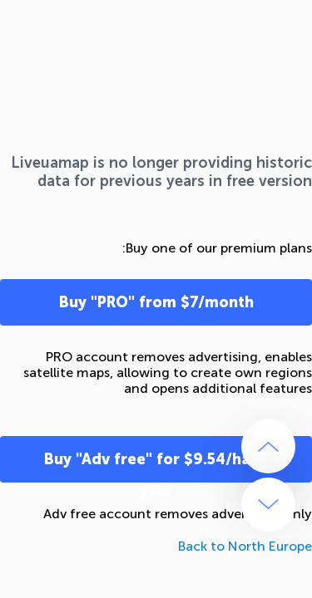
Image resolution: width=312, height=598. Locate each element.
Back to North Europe (245, 546)
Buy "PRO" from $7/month (156, 302)
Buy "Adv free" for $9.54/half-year (156, 466)
